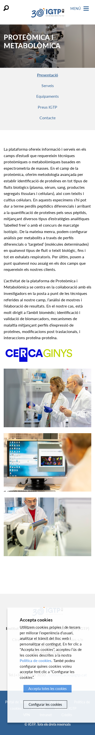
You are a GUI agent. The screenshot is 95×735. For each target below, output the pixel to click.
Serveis (47, 85)
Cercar (6, 8)
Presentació (47, 74)
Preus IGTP (47, 107)
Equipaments (47, 96)
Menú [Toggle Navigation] (79, 8)
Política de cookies (35, 660)
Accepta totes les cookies (47, 689)
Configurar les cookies (45, 704)
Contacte (47, 117)
